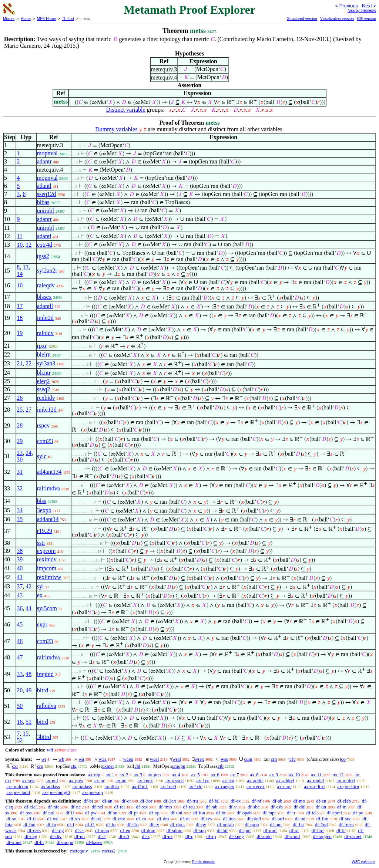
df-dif (299, 807)
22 (28, 363)
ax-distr (112, 786)
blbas (43, 202)
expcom (46, 551)
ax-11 (316, 774)
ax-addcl (255, 780)
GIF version (366, 19)
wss (224, 759)
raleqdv (46, 285)
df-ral (119, 807)
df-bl (39, 842)
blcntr (44, 372)
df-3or (146, 801)
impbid (45, 674)
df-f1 (90, 824)
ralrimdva (48, 488)
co (343, 759)
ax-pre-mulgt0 (56, 792)
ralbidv (45, 333)
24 (28, 453)
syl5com (47, 608)
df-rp (211, 836)
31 (20, 472)
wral (176, 759)
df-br (221, 812)
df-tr (291, 812)
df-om (276, 824)
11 (19, 236)
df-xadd (263, 836)
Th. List (68, 19)
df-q (189, 836)
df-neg (30, 836)
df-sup (200, 830)
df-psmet (353, 836)
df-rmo (165, 807)
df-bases (94, 842)
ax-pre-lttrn (348, 786)
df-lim (322, 818)
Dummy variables (116, 129)
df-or (126, 801)
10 (20, 245)
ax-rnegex (224, 786)
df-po (358, 812)
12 (28, 245)
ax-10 (294, 774)
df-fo (110, 824)
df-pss (26, 812)
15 (25, 733)
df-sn (113, 812)
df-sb (277, 801)
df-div (56, 836)
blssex (44, 297)
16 (20, 722)
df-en (125, 830)
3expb (44, 510)
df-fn (51, 824)
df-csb (277, 807)
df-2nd (321, 824)
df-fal (214, 801)
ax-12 (338, 774)
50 (20, 706)
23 (20, 453)
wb (61, 759)
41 (20, 577)
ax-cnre (284, 786)
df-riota (177, 824)
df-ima (229, 818)
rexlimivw (49, 577)
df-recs (34, 830)
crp (40, 766)
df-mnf (270, 830)
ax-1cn (203, 780)
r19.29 (44, 531)
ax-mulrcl (345, 780)
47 (20, 657)
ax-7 (234, 774)
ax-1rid (195, 786)
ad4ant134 (49, 472)
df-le (341, 830)
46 (20, 641)
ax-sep (28, 780)
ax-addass (50, 786)
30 (20, 459)
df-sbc (254, 807)
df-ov (201, 824)
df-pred (254, 818)
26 (20, 398)
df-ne (76, 807)
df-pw (91, 812)
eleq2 (43, 381)
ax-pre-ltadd (18, 792)
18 (20, 318)
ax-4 (176, 774)
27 (28, 409)
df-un (321, 807)
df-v (233, 807)
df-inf (222, 830)
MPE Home (46, 19)
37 (20, 586)
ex (40, 595)
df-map (102, 830)
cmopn (178, 766)
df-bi (88, 801)
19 (20, 333)
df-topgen (322, 836)
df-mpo (252, 824)
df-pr (133, 812)
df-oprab (225, 824)
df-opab (244, 812)
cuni (248, 759)
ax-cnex (145, 780)
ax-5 (195, 774)
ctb (221, 766)
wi (43, 759)
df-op (154, 812)
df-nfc (54, 807)
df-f (70, 824)
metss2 (108, 851)
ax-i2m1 (140, 786)
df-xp (74, 818)
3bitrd (44, 737)
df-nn (79, 836)
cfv (292, 759)
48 (28, 674)
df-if (70, 812)
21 (20, 363)
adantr (44, 161)
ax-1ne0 (168, 786)
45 (20, 624)
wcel (154, 759)
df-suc (345, 818)
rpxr (42, 345)
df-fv (154, 824)
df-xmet (13, 842)
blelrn (44, 354)
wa (81, 759)
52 (20, 740)
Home (26, 19)
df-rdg (58, 830)
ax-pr (99, 780)
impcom (46, 568)
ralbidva (46, 706)
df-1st (298, 824)
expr (42, 624)
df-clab (344, 801)
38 (20, 551)
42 (28, 586)
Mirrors (8, 19)
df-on (300, 818)
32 (20, 488)
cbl (137, 766)
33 (20, 674)
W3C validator (363, 862)
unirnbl (45, 210)
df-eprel (334, 812)
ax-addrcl (285, 780)
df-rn (185, 818)
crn (274, 759)
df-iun (199, 812)
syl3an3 (46, 363)
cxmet (108, 766)
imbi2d (45, 318)
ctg (74, 766)
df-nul (48, 812)
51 (28, 722)
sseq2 (43, 389)
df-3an (169, 801)
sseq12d (46, 194)
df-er (79, 830)
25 (20, 409)
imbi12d (47, 409)
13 (25, 267)
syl (40, 586)
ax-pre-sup (92, 792)
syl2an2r (47, 270)
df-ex (236, 801)
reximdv (47, 559)
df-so (11, 818)
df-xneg (236, 836)
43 (20, 595)
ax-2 (124, 774)
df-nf (256, 801)
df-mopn (65, 842)
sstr (41, 543)
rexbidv (46, 398)
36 (20, 608)
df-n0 (123, 836)
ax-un (121, 780)
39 (20, 559)
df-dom (148, 830)
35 (20, 519)
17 (20, 306)
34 (20, 510)
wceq (128, 759)
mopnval (47, 153)
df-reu (189, 807)
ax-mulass (82, 786)
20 (20, 690)
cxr (15, 766)
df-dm (163, 818)
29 (20, 441)
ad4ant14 (48, 519)
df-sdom (174, 830)
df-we (52, 818)
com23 (45, 441)
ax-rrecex (255, 786)
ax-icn (228, 780)
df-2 (102, 836)
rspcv (43, 425)
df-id (311, 812)
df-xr (294, 830)
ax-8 (254, 774)
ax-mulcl (315, 780)
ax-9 (273, 774)
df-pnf (245, 830)
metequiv (79, 851)
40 (20, 568)
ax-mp (94, 774)
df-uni (176, 812)
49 (28, 690)
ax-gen (154, 774)
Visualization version (337, 19)
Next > (369, 6)
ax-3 (138, 774)
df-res (206, 818)
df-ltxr (318, 830)
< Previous (346, 6)
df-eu (321, 801)
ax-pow (76, 780)
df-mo (299, 801)
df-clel (30, 807)
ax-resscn (174, 780)
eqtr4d (44, 245)
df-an (107, 801)
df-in (341, 807)
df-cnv (119, 818)
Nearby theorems (362, 11)
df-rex (142, 807)
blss (41, 501)
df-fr (31, 818)
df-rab (212, 807)
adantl (44, 186)
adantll (45, 306)
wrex (199, 759)
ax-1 (110, 774)
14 (20, 274)
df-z (146, 836)
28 (20, 425)
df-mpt (269, 812)
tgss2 (43, 256)
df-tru (192, 801)
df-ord (278, 818)
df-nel (97, 807)
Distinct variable (125, 110)
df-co (141, 818)
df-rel (96, 818)
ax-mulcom (17, 786)
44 (28, 608)
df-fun (29, 824)
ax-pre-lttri (314, 786)
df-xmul (292, 836)
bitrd (42, 690)
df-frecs (346, 824)
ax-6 (215, 774)
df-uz (167, 836)
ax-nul (52, 780)
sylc (42, 456)
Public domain (203, 862)
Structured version (302, 19)
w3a (102, 759)
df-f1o (133, 824)
